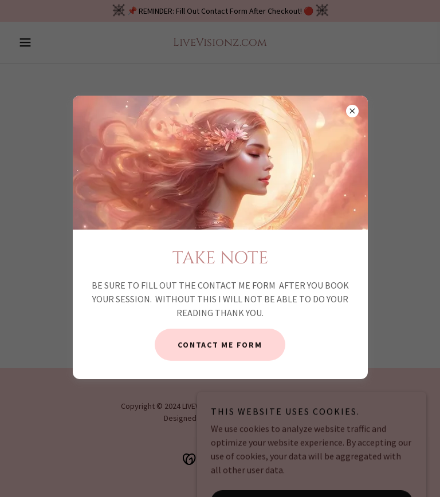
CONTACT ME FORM (220, 345)
